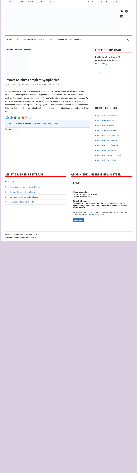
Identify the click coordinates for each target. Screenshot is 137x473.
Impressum (126, 2)
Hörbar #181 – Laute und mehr (108, 130)
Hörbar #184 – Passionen (106, 116)
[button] (7, 117)
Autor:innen (76, 40)
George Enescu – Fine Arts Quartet (20, 202)
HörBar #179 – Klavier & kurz (107, 140)
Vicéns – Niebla (11, 182)
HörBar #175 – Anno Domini (107, 160)
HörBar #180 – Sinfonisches (107, 135)
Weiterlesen (10, 129)
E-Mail (76, 183)
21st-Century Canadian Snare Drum (20, 192)
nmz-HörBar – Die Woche (85, 194)
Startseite (90, 2)
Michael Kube (26, 85)
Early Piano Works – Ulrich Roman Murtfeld (23, 187)
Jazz (51, 40)
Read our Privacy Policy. (96, 215)
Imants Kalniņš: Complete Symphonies (32, 79)
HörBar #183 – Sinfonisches (107, 120)
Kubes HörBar (29, 40)
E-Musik (42, 40)
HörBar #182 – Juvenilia (105, 125)
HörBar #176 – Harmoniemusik (108, 155)
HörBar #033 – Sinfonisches (47, 124)
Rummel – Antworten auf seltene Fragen (22, 197)
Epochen (62, 40)
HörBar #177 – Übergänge (106, 150)
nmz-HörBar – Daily (82, 196)
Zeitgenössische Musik (50, 85)
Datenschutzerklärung (113, 2)
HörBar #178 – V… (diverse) (106, 145)
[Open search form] (128, 39)
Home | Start (12, 40)
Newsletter (99, 2)
